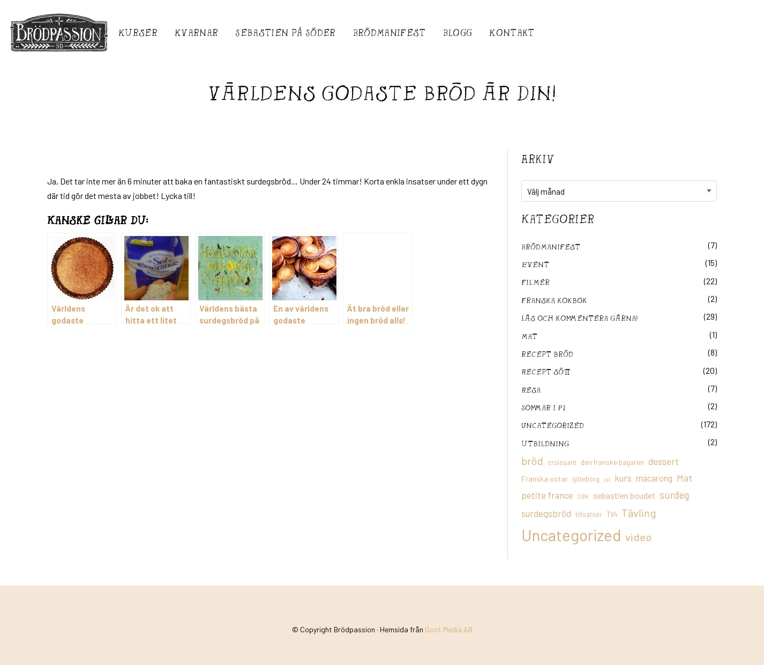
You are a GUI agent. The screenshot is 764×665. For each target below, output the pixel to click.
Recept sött (546, 371)
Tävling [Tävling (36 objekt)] (638, 512)
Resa (531, 389)
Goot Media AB (449, 629)
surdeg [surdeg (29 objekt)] (674, 495)
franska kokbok (554, 300)
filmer (535, 281)
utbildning (545, 443)
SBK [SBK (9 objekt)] (583, 496)
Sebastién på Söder (285, 32)
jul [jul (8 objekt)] (607, 479)
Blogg (458, 32)
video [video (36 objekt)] (638, 536)
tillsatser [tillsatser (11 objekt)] (588, 514)
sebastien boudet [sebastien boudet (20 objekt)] (624, 495)
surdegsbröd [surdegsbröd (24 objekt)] (546, 513)
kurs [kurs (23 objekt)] (623, 477)
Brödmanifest (389, 32)
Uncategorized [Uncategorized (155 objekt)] (571, 535)
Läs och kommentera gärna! (579, 317)
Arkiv (538, 158)
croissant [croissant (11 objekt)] (562, 462)
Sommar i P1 (543, 407)
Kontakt (511, 32)
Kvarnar (196, 32)
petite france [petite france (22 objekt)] (547, 495)
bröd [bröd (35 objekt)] (532, 460)
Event (535, 264)
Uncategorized (552, 425)
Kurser (138, 32)
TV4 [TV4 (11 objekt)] (611, 514)
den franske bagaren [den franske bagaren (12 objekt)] (612, 462)
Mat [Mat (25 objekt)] (684, 478)
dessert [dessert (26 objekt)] (663, 461)
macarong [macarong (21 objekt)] (654, 477)
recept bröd (547, 353)
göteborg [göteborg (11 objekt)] (586, 479)
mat (529, 336)
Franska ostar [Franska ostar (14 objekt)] (544, 478)
